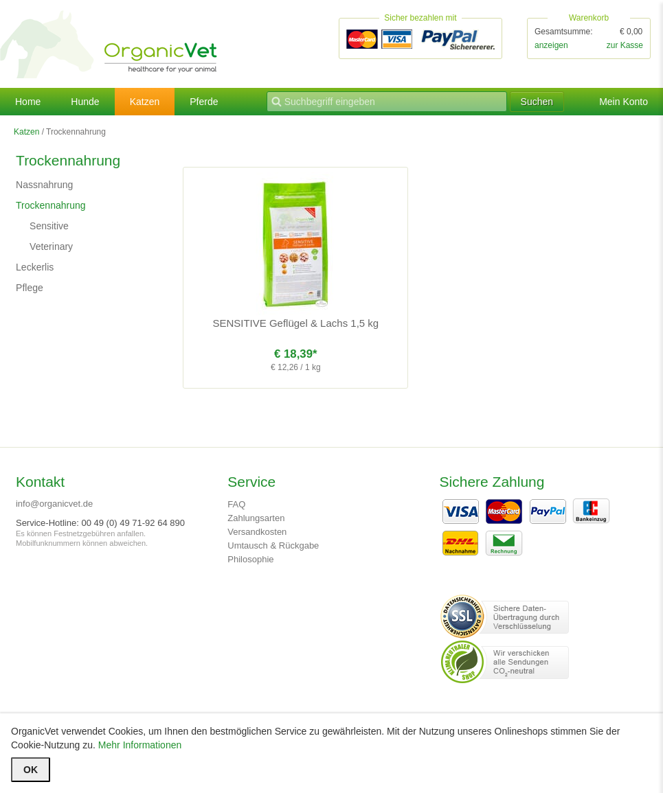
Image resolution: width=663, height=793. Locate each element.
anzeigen (551, 45)
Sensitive (49, 225)
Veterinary (51, 246)
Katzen (145, 101)
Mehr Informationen (139, 744)
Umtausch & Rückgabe (273, 545)
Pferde (204, 101)
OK (30, 769)
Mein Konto (623, 101)
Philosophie (250, 559)
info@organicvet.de (54, 503)
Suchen (537, 101)
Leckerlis (35, 267)
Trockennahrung (50, 205)
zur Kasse (625, 45)
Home (28, 101)
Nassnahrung (44, 184)
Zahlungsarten (255, 518)
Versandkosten (256, 532)
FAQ (236, 504)
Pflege (29, 287)
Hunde (85, 101)
